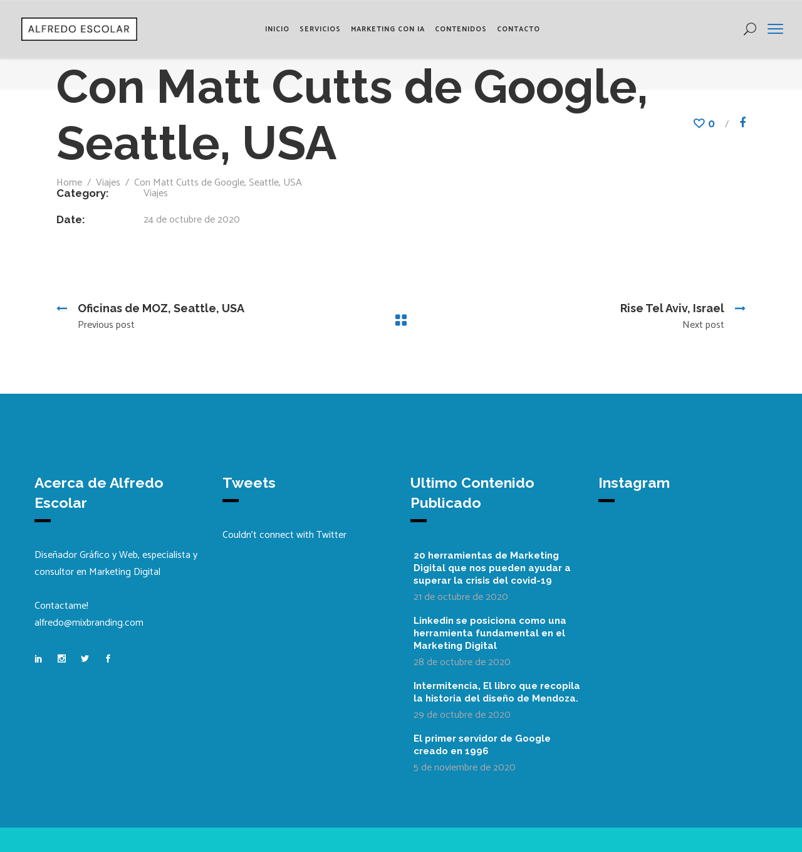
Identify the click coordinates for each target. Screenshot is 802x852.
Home (69, 182)
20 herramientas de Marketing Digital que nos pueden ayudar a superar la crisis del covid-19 (492, 568)
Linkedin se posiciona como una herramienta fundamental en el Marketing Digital (490, 633)
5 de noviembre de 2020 (465, 767)
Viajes (108, 182)
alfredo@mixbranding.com (88, 622)
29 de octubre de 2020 (462, 715)
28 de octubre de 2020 (462, 662)
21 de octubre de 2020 (461, 597)
